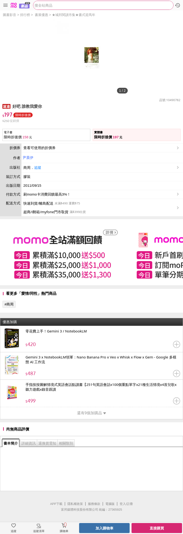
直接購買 (157, 528)
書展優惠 (41, 15)
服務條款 (94, 504)
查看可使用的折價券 (101, 148)
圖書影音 (9, 15)
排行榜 (25, 15)
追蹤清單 (39, 531)
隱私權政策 (75, 504)
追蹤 (37, 168)
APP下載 (56, 504)
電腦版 (110, 504)
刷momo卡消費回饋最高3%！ (47, 194)
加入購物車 (104, 528)
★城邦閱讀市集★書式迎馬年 (73, 15)
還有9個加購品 (91, 413)
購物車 (64, 531)
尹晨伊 (28, 158)
